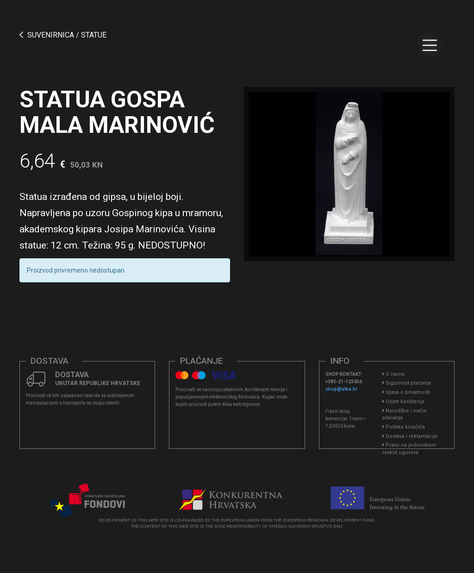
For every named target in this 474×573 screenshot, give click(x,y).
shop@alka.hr (341, 389)
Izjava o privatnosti (406, 392)
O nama (393, 374)
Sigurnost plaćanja (406, 383)
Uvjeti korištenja (403, 402)
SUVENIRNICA (50, 35)
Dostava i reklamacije (410, 436)
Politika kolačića (403, 427)
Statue (93, 35)
